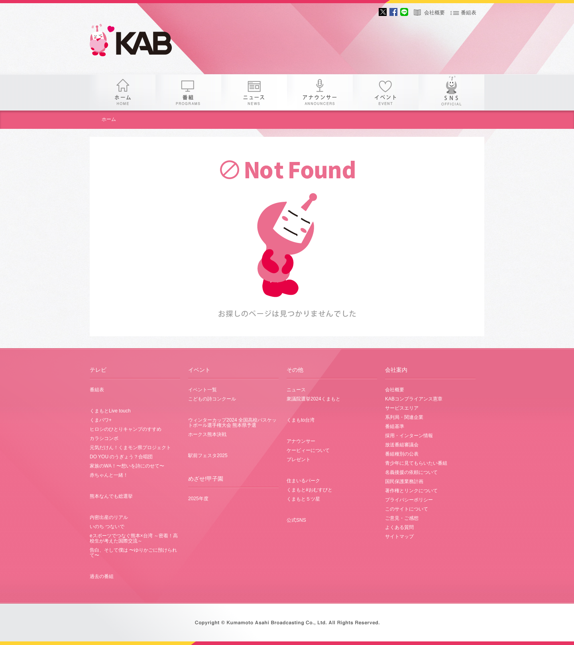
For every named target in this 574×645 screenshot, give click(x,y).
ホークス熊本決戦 (207, 434)
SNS (451, 92)
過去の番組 (102, 576)
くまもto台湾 (301, 420)
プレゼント (299, 459)
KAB (137, 42)
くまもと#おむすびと (309, 490)
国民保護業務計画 (404, 481)
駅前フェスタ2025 (208, 455)
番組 (188, 92)
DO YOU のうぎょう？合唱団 (121, 457)
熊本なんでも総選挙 (111, 496)
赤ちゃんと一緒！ (109, 475)
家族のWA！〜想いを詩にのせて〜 (127, 466)
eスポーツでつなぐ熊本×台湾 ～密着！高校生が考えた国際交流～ (134, 538)
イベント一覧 (202, 390)
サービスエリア (402, 408)
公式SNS (296, 520)
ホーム (122, 92)
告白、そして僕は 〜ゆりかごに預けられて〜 (133, 552)
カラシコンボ (104, 438)
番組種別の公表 (402, 454)
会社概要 (434, 13)
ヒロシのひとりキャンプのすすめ (125, 429)
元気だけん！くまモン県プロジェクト (130, 447)
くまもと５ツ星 (303, 499)
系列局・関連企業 (404, 417)
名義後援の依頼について (411, 472)
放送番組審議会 (402, 445)
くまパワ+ (101, 420)
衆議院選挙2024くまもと (313, 399)
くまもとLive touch (110, 411)
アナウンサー (320, 92)
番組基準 (394, 426)
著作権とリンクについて (411, 490)
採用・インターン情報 (409, 435)
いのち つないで (107, 526)
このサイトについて (406, 509)
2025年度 (198, 498)
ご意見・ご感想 (402, 518)
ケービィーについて (308, 450)
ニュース (254, 92)
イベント (386, 92)
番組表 (468, 13)
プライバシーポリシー (409, 500)
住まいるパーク (303, 480)
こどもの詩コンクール (212, 399)
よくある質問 (399, 527)
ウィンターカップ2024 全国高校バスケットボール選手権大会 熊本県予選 (232, 422)
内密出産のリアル (109, 517)
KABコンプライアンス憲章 (413, 399)
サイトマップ (399, 536)
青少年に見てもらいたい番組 (416, 463)
